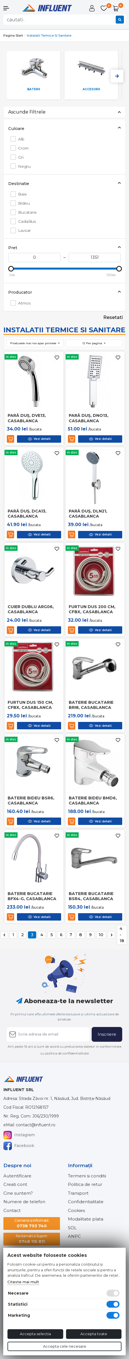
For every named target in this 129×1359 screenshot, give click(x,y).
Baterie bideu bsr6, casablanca (31, 800)
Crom (22, 148)
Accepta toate (93, 1333)
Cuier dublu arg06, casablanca (31, 609)
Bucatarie (26, 212)
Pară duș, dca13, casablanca (27, 514)
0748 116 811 (32, 1239)
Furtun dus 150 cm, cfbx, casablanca (30, 705)
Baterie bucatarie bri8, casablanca (91, 705)
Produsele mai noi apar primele (33, 343)
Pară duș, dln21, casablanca (88, 514)
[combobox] (64, 19)
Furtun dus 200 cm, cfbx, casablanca (92, 609)
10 (101, 934)
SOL (72, 1227)
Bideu (22, 203)
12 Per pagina (92, 343)
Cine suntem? (18, 1193)
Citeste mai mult (23, 1282)
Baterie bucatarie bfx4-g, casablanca (32, 896)
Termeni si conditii (87, 1176)
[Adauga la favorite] (57, 357)
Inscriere (107, 1034)
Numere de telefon (24, 1201)
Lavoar (23, 230)
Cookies (76, 1210)
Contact (12, 1210)
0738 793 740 (31, 1223)
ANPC (74, 1236)
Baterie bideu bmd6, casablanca (93, 800)
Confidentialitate (86, 1201)
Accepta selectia (35, 1333)
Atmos (23, 303)
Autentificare (17, 1176)
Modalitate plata (85, 1219)
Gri (19, 157)
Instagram (19, 1135)
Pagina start (13, 35)
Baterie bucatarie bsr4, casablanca (91, 896)
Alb (19, 139)
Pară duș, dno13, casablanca (88, 418)
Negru (23, 166)
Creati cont (15, 1184)
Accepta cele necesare (64, 1346)
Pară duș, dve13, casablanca (27, 418)
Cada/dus (25, 221)
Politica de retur (85, 1184)
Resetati (113, 317)
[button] (10, 8)
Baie (21, 194)
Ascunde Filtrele (64, 112)
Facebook (18, 1146)
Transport (78, 1193)
